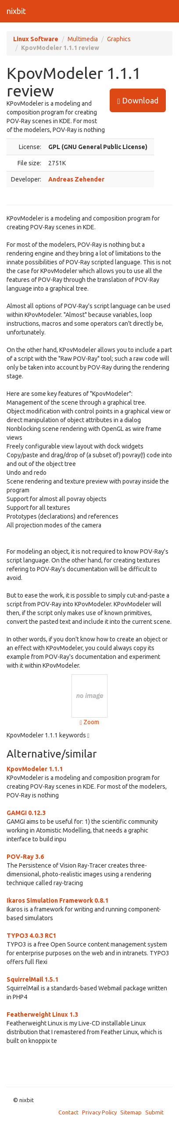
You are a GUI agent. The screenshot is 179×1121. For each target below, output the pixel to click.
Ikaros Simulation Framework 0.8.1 (57, 900)
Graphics (119, 39)
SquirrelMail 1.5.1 (32, 979)
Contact (68, 1112)
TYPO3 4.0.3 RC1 (31, 935)
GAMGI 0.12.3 (26, 812)
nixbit (16, 11)
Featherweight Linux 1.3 (42, 1014)
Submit (154, 1112)
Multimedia (83, 39)
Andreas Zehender (76, 179)
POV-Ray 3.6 (25, 856)
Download (137, 100)
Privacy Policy (99, 1112)
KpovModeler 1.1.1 (35, 768)
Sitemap (131, 1112)
